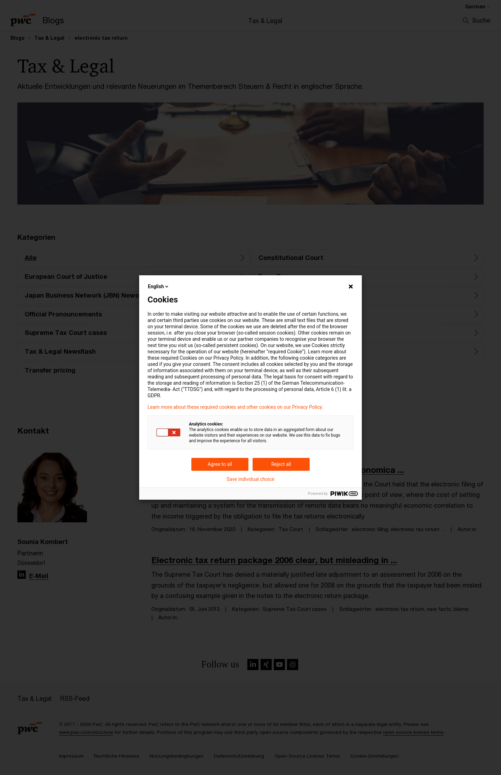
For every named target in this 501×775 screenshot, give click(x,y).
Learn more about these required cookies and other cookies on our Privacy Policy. (235, 407)
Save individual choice (250, 479)
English (158, 286)
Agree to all (220, 464)
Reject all (281, 464)
